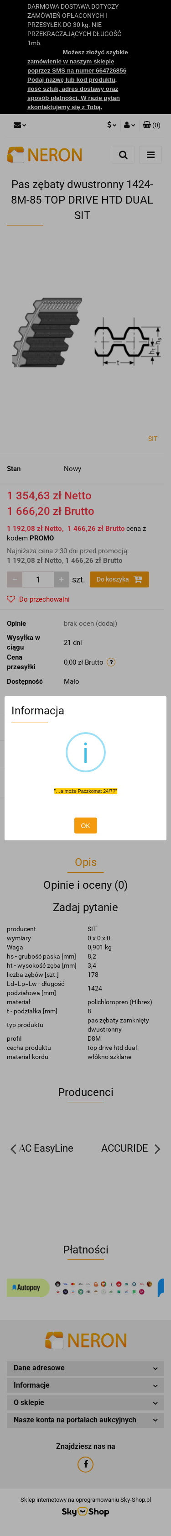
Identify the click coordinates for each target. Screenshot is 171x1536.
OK (85, 825)
